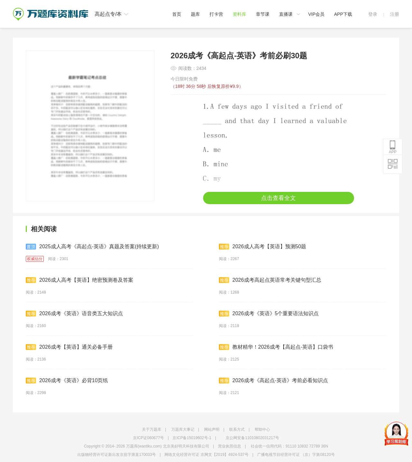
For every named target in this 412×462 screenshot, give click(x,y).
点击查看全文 (278, 198)
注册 (394, 14)
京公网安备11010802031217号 (252, 438)
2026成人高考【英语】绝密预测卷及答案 (79, 280)
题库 (195, 14)
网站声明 (212, 429)
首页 (176, 14)
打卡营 (216, 14)
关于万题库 (151, 429)
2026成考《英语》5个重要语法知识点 (269, 313)
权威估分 (34, 259)
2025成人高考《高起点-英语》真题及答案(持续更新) (92, 247)
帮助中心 (262, 429)
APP (392, 147)
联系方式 (237, 429)
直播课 (286, 14)
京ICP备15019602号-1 (192, 438)
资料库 (239, 14)
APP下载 (343, 14)
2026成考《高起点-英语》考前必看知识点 (273, 380)
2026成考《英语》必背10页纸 (67, 380)
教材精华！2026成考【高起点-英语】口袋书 (276, 347)
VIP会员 (316, 14)
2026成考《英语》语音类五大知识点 (74, 313)
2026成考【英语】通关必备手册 (69, 347)
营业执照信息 (229, 446)
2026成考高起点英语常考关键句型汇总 (270, 280)
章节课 (262, 14)
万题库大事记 (182, 429)
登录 (372, 14)
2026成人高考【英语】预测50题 (262, 247)
